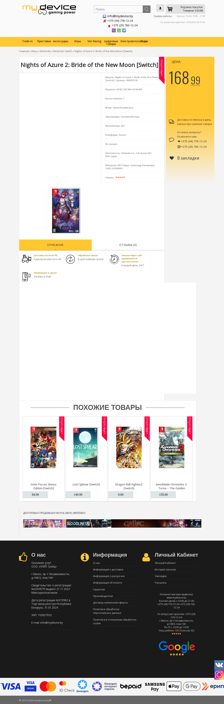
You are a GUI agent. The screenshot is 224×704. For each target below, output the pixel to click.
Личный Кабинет (165, 562)
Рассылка (160, 582)
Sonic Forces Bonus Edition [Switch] (43, 485)
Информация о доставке (108, 569)
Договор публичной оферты (110, 603)
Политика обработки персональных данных (107, 611)
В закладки (184, 157)
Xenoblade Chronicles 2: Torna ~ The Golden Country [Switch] (171, 487)
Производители (103, 596)
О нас (144, 40)
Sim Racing (94, 40)
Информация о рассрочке (109, 576)
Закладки (161, 576)
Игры (77, 40)
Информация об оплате (107, 582)
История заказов (165, 569)
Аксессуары (60, 40)
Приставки (44, 40)
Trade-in (27, 40)
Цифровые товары (111, 42)
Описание (55, 244)
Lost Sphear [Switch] (86, 484)
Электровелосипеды (128, 40)
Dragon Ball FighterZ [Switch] (129, 485)
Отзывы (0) (128, 244)
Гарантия (99, 589)
